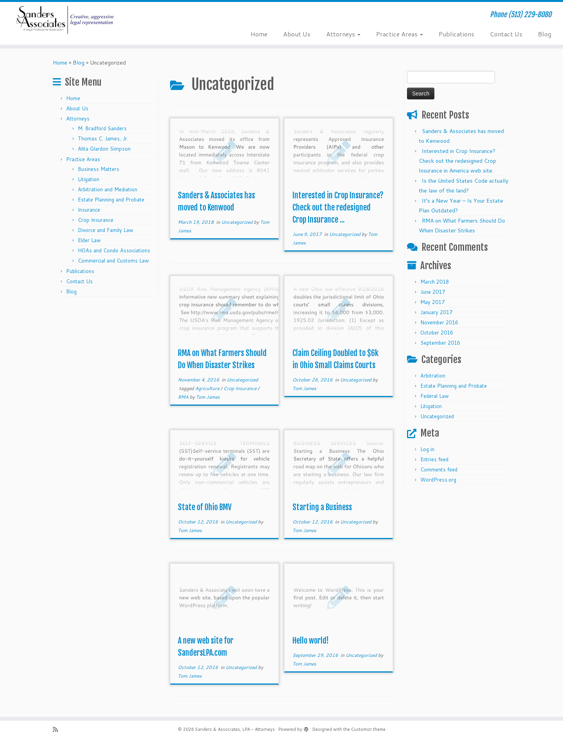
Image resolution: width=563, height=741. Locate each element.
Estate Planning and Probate (111, 199)
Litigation (88, 179)
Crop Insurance (95, 219)
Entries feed (434, 459)
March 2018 (434, 281)
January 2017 (436, 312)
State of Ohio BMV (204, 507)
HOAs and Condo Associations (114, 250)
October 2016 (436, 332)
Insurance (89, 209)
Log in (427, 449)
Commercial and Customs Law (113, 260)
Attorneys (343, 33)
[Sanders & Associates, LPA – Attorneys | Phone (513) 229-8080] (65, 20)
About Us (296, 33)
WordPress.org (438, 479)
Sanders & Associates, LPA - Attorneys (235, 729)
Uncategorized (237, 222)
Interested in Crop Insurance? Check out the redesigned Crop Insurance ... (338, 208)
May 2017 (432, 302)
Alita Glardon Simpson (104, 148)
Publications (456, 33)
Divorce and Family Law (105, 230)
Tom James (208, 397)
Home (259, 33)
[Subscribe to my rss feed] (58, 729)
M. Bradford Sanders (102, 128)
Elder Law (89, 240)
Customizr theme (368, 729)
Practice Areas (399, 33)
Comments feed (438, 469)
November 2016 (439, 322)
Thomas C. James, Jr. (103, 138)
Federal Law (434, 395)
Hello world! (310, 641)
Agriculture (208, 388)
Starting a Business (322, 507)
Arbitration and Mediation (107, 189)
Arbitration (432, 375)
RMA (184, 397)
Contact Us (506, 33)
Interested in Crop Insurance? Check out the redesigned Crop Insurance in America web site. (457, 160)
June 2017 (432, 291)
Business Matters (98, 169)
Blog (544, 33)
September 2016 (440, 342)
